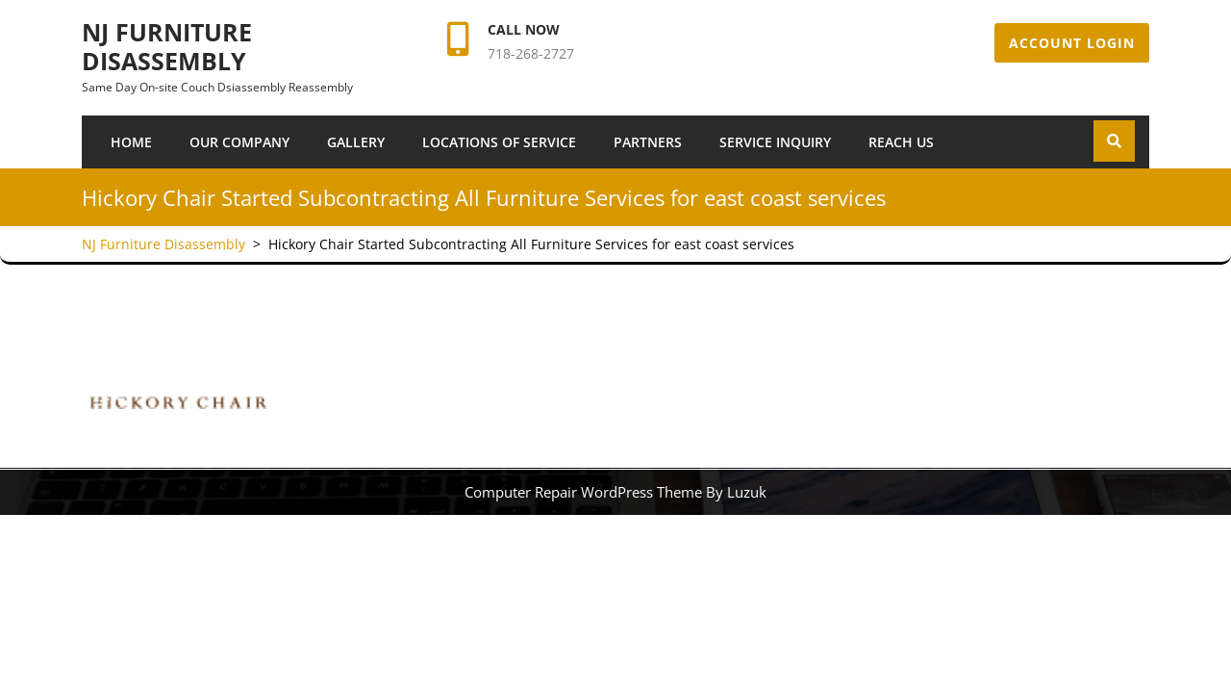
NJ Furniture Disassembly (167, 46)
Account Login (1072, 43)
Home (131, 142)
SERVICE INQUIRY (775, 142)
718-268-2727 (531, 53)
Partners (648, 142)
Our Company (239, 142)
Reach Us (901, 142)
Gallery (356, 142)
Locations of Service (499, 142)
